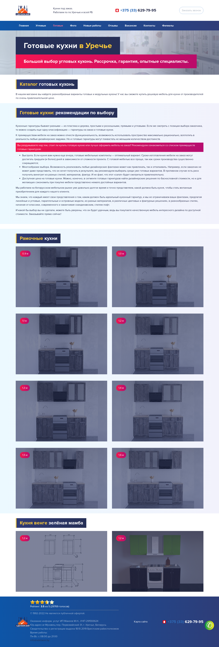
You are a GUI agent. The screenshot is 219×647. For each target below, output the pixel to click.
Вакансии (131, 25)
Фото (73, 25)
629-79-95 (138, 10)
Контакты (149, 25)
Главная (24, 25)
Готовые (58, 25)
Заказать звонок (191, 10)
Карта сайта (140, 621)
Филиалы (168, 25)
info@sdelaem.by (39, 640)
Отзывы (113, 25)
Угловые (41, 25)
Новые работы (92, 25)
